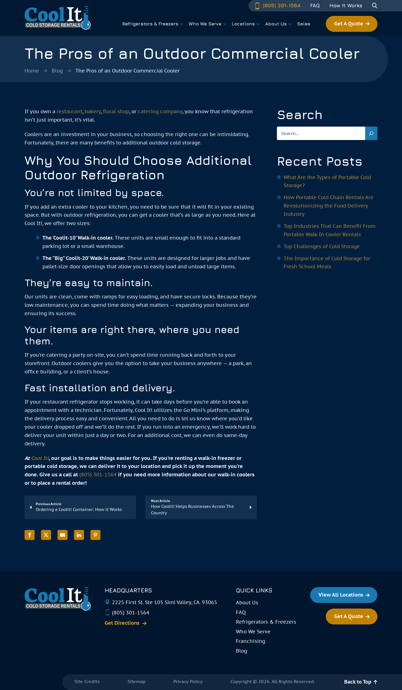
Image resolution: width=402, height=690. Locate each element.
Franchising (250, 641)
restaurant (69, 111)
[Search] (371, 133)
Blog (57, 70)
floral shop (116, 111)
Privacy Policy (188, 681)
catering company (160, 111)
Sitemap (136, 681)
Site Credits (87, 681)
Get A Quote (348, 23)
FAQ (315, 5)
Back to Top (357, 682)
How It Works (345, 5)
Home (32, 70)
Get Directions (122, 623)
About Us (247, 602)
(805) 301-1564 (277, 5)
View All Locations (341, 595)
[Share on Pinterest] (95, 535)
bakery (93, 111)
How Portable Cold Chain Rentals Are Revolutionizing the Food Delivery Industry (329, 205)
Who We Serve (253, 631)
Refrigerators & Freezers (266, 622)
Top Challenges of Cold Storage (322, 246)
